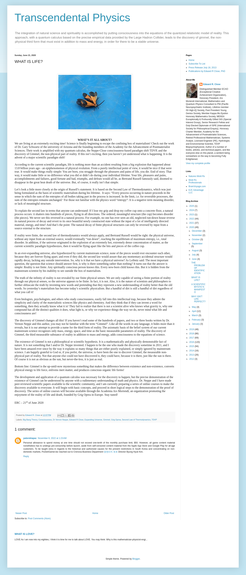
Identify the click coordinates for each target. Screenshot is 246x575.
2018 (192, 333)
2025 (192, 206)
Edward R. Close (211, 84)
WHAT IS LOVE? (24, 533)
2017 (192, 337)
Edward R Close (76, 420)
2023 (192, 214)
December (197, 231)
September (197, 243)
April (194, 311)
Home (95, 513)
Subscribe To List (197, 63)
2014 (192, 350)
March (195, 315)
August (195, 250)
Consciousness (45, 420)
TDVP (154, 420)
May (194, 307)
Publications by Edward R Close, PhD (207, 71)
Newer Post (21, 513)
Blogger (136, 559)
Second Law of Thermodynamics (136, 420)
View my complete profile (198, 163)
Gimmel (106, 420)
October (196, 239)
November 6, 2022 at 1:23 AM (52, 438)
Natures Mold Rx (197, 176)
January (196, 324)
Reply (26, 456)
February (196, 319)
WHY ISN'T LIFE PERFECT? (198, 299)
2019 (192, 329)
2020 (192, 227)
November (197, 235)
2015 (192, 346)
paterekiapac (30, 438)
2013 (192, 355)
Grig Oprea (116, 420)
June (194, 259)
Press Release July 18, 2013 (202, 67)
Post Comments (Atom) (39, 518)
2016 (192, 342)
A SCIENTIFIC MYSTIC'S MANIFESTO (198, 288)
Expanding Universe (93, 420)
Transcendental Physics (72, 17)
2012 (192, 359)
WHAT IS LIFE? (195, 278)
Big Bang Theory (30, 420)
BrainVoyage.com (197, 186)
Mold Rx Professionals (195, 181)
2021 (192, 223)
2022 (192, 218)
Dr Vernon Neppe (60, 420)
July (194, 254)
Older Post (169, 513)
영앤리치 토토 (111, 452)
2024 (192, 210)
